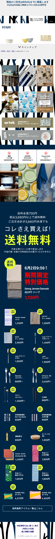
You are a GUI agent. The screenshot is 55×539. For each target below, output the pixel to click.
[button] (51, 19)
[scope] (8, 19)
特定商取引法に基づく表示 (27, 526)
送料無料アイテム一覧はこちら (27, 508)
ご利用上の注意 (27, 529)
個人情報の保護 (27, 532)
